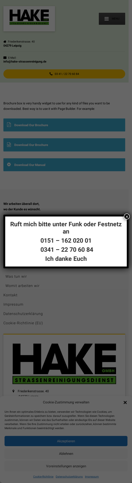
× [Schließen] (126, 216)
